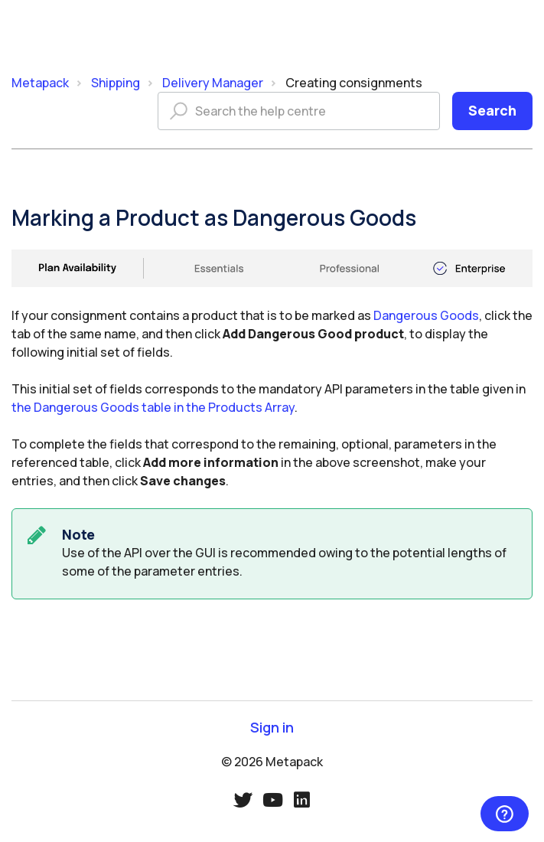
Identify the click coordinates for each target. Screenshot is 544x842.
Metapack (40, 82)
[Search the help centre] (299, 111)
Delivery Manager (212, 82)
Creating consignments (353, 82)
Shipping (115, 82)
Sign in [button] (272, 727)
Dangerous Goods (426, 315)
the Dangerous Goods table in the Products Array (153, 407)
